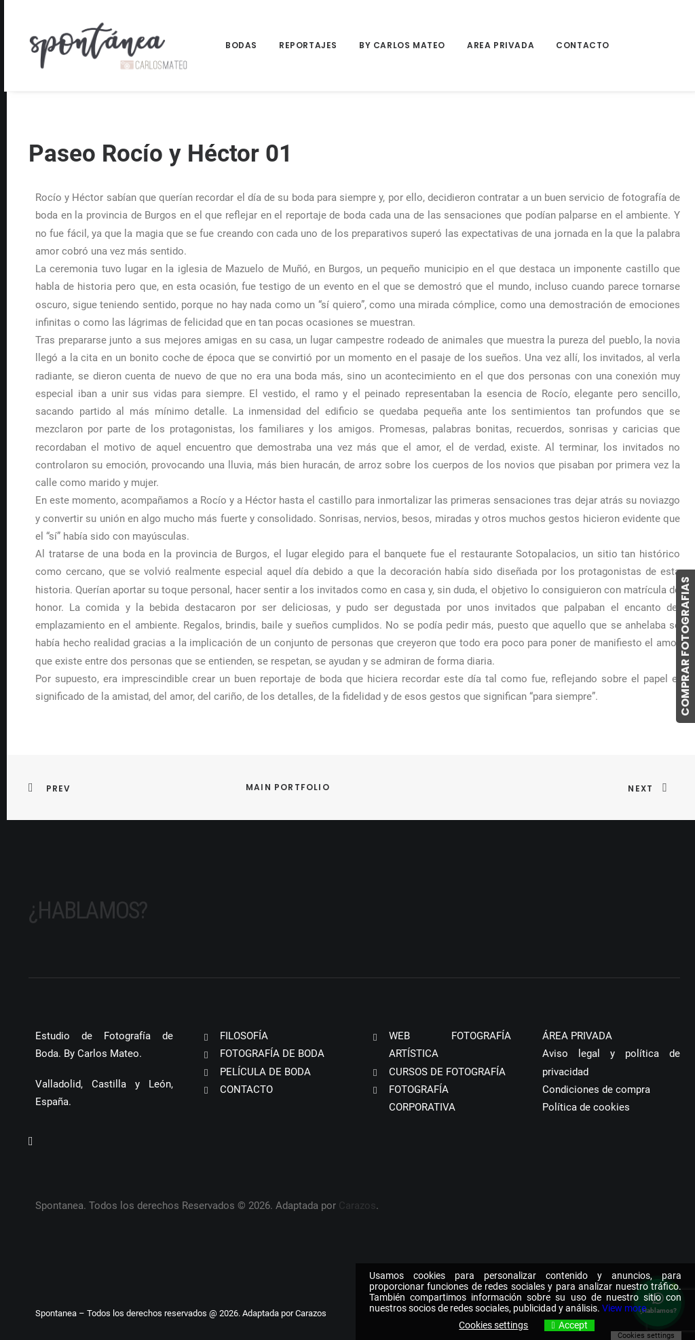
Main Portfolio (288, 787)
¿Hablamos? (88, 911)
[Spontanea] (109, 45)
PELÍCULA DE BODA (265, 1072)
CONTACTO (246, 1089)
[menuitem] (246, 45)
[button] (31, 1142)
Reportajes (308, 45)
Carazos (357, 1205)
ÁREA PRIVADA (577, 1036)
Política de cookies (586, 1107)
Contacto (582, 45)
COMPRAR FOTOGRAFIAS (685, 646)
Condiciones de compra (596, 1089)
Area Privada (500, 45)
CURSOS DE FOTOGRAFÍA (447, 1072)
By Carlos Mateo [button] (402, 45)
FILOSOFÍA (244, 1036)
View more (624, 1308)
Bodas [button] (241, 45)
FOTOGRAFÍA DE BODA (272, 1053)
